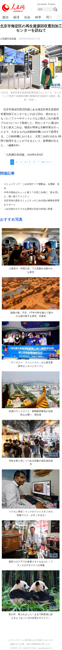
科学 (38, 17)
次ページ (46, 162)
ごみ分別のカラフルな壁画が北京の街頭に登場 (28, 209)
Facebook (42, 4)
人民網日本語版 (8, 39)
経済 (16, 17)
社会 (27, 17)
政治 (5, 17)
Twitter (51, 4)
